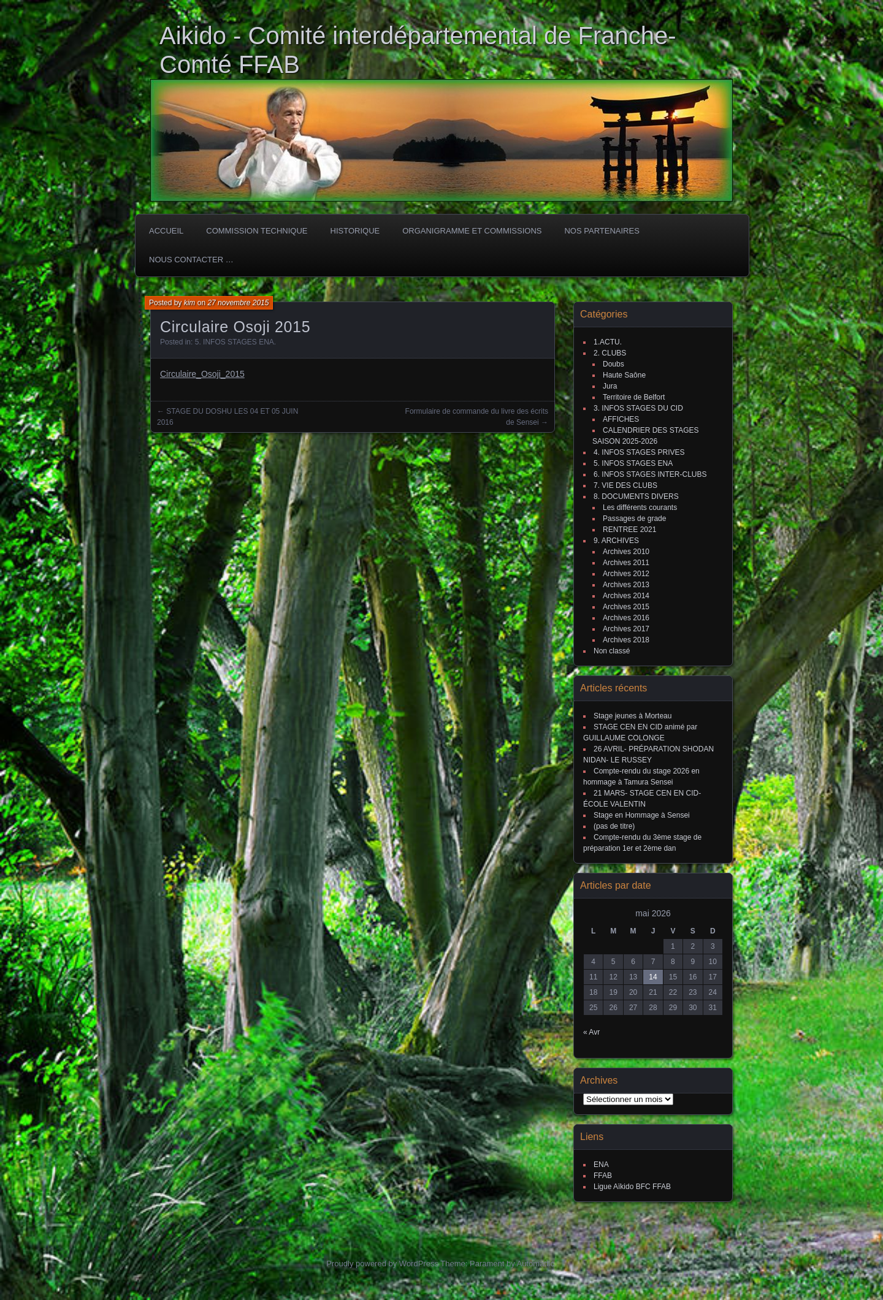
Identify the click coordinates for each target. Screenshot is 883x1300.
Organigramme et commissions (471, 230)
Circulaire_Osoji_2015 (202, 374)
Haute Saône (624, 375)
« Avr (591, 1032)
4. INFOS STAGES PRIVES (639, 452)
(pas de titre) (614, 826)
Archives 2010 (626, 551)
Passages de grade (634, 518)
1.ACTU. (608, 342)
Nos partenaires (601, 230)
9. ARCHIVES (616, 540)
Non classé (612, 651)
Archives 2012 (626, 573)
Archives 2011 (626, 562)
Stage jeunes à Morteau (632, 716)
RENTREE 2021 (629, 529)
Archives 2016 (626, 618)
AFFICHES (621, 419)
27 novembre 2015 (238, 302)
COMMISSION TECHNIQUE (256, 230)
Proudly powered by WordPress (382, 1263)
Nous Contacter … (191, 259)
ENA (601, 1164)
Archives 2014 (626, 595)
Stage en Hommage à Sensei (642, 815)
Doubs (613, 364)
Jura (610, 386)
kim (190, 302)
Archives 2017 (626, 629)
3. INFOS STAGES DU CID (638, 408)
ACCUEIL (166, 230)
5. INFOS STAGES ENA (234, 342)
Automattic (535, 1263)
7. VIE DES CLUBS (625, 485)
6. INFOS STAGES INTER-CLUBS (650, 474)
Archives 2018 (626, 640)
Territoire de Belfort (634, 397)
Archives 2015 (626, 606)
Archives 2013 (626, 584)
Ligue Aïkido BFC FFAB (632, 1186)
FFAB (603, 1175)
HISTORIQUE (355, 230)
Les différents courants (640, 507)
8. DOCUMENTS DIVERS (636, 496)
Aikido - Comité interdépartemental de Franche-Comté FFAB (417, 50)
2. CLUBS (610, 353)
